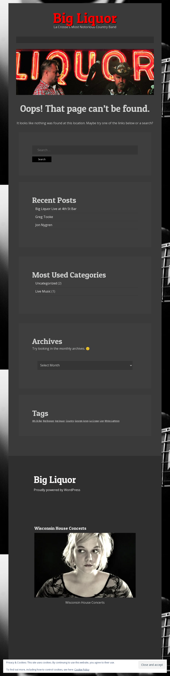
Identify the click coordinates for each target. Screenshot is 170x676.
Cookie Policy (81, 669)
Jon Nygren (43, 225)
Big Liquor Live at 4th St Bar (56, 209)
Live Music (43, 291)
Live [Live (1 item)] (102, 420)
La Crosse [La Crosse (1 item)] (94, 420)
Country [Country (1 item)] (70, 420)
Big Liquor (85, 18)
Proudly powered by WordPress (57, 490)
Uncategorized (46, 283)
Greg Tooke (44, 217)
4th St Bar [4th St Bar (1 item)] (37, 420)
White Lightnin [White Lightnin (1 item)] (112, 420)
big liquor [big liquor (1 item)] (60, 420)
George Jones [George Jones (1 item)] (82, 420)
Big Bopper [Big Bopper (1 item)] (48, 420)
